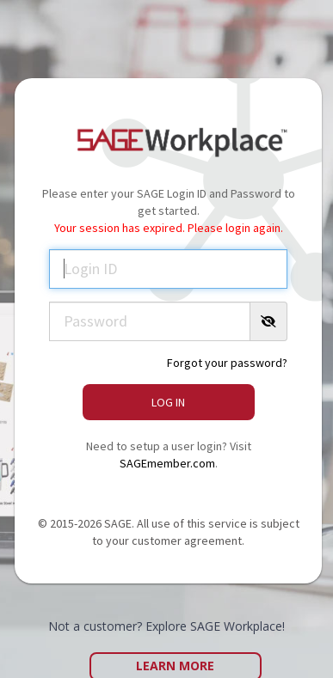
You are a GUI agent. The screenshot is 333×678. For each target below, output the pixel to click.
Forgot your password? (227, 362)
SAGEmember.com (167, 463)
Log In (168, 402)
